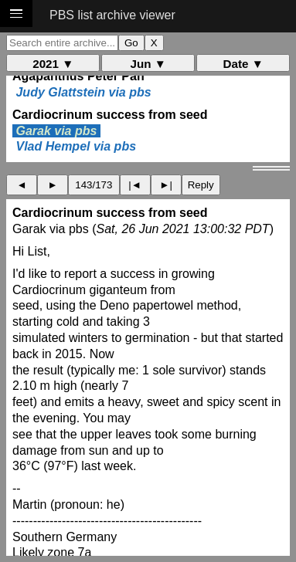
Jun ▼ (148, 63)
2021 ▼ (52, 63)
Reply (201, 185)
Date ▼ (243, 63)
